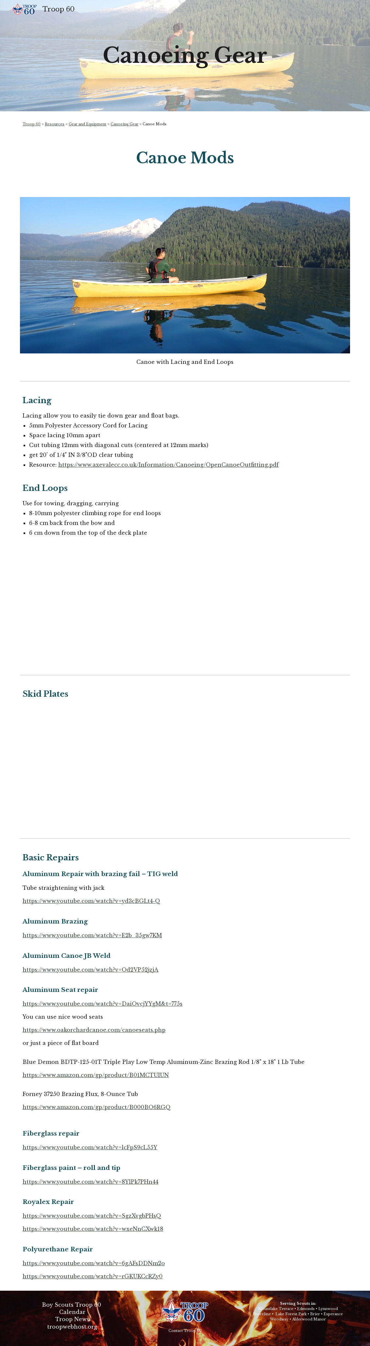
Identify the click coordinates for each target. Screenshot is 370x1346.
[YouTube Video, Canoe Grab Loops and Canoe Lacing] (100, 609)
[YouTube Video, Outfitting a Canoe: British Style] (269, 609)
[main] (184, 56)
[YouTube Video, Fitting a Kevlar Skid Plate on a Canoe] (185, 773)
